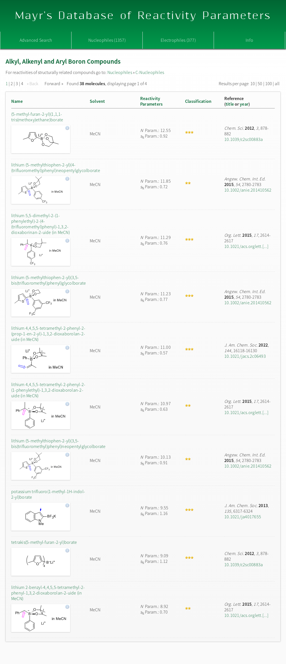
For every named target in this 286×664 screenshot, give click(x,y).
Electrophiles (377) (178, 40)
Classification (198, 101)
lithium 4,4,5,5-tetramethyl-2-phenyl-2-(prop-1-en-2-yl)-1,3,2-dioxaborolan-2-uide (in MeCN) (48, 333)
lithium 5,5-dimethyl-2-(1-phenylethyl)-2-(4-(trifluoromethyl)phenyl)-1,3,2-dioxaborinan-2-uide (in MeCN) (40, 224)
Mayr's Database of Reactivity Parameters (143, 16)
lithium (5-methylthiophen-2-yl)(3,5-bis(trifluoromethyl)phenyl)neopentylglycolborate (49, 443)
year (244, 104)
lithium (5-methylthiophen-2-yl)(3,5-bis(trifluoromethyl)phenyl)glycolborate (48, 280)
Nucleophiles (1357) (107, 40)
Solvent (97, 101)
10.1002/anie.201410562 (247, 190)
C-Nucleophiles (149, 72)
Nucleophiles (119, 72)
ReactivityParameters (151, 101)
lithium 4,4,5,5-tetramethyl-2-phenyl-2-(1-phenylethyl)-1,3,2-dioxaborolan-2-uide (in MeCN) (48, 390)
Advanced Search (36, 40)
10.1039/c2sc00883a (243, 139)
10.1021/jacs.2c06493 (245, 356)
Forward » (54, 83)
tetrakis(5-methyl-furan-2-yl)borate (44, 542)
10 (252, 83)
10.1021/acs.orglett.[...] (246, 246)
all (277, 83)
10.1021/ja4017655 (242, 516)
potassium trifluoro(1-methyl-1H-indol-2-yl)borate (48, 494)
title (230, 104)
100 (268, 83)
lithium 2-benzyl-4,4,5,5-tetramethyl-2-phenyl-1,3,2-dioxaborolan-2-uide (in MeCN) (48, 592)
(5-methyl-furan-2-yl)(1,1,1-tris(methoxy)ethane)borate (37, 116)
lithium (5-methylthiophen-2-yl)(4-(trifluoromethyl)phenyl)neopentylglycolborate (49, 167)
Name (17, 101)
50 (260, 83)
